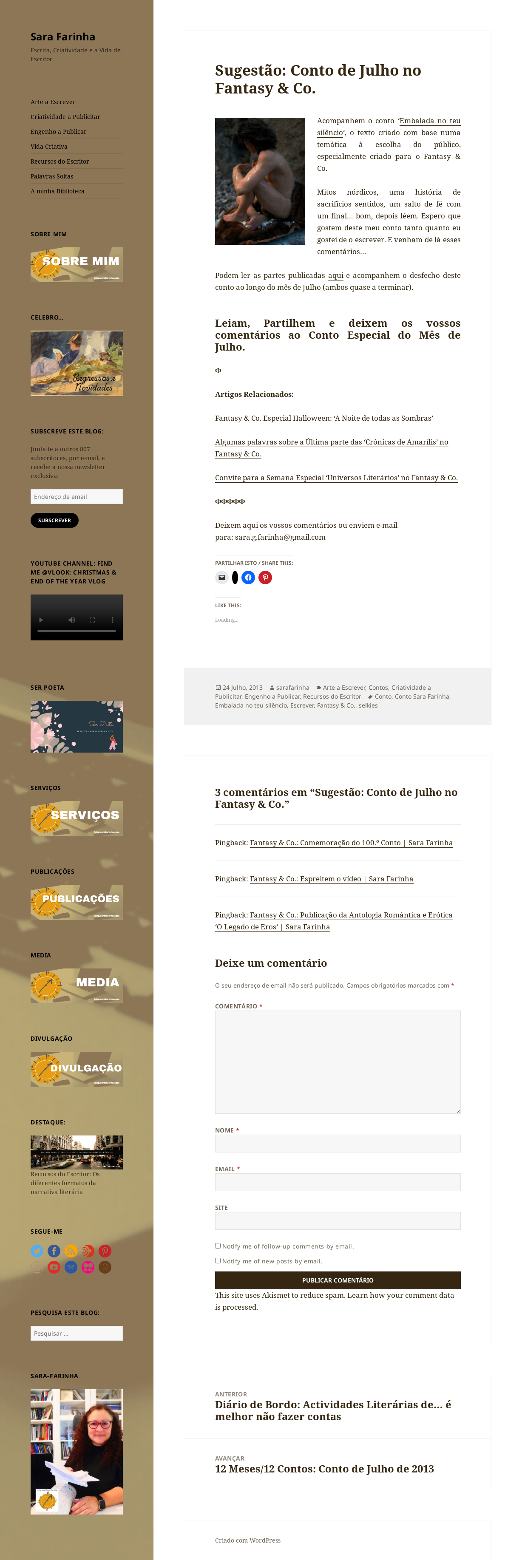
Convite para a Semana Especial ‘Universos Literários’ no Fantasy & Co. (336, 477)
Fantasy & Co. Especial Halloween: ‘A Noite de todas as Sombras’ (324, 418)
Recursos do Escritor (60, 161)
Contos (378, 687)
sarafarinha (292, 687)
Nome (227, 1130)
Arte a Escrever (53, 102)
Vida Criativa (49, 146)
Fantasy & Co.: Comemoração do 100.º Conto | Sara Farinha (351, 842)
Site (221, 1207)
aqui (335, 275)
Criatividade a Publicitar (65, 117)
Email (228, 1169)
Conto (383, 696)
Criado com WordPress (248, 1540)
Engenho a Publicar (59, 131)
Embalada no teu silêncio (251, 705)
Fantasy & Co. (336, 705)
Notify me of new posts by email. (272, 1261)
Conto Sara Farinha (422, 696)
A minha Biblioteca (58, 191)
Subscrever (54, 520)
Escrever (302, 705)
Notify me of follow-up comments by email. (288, 1246)
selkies (368, 705)
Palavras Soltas (52, 176)
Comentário (239, 1006)
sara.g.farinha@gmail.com (280, 537)
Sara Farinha (63, 36)
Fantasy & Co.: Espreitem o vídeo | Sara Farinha (332, 878)
